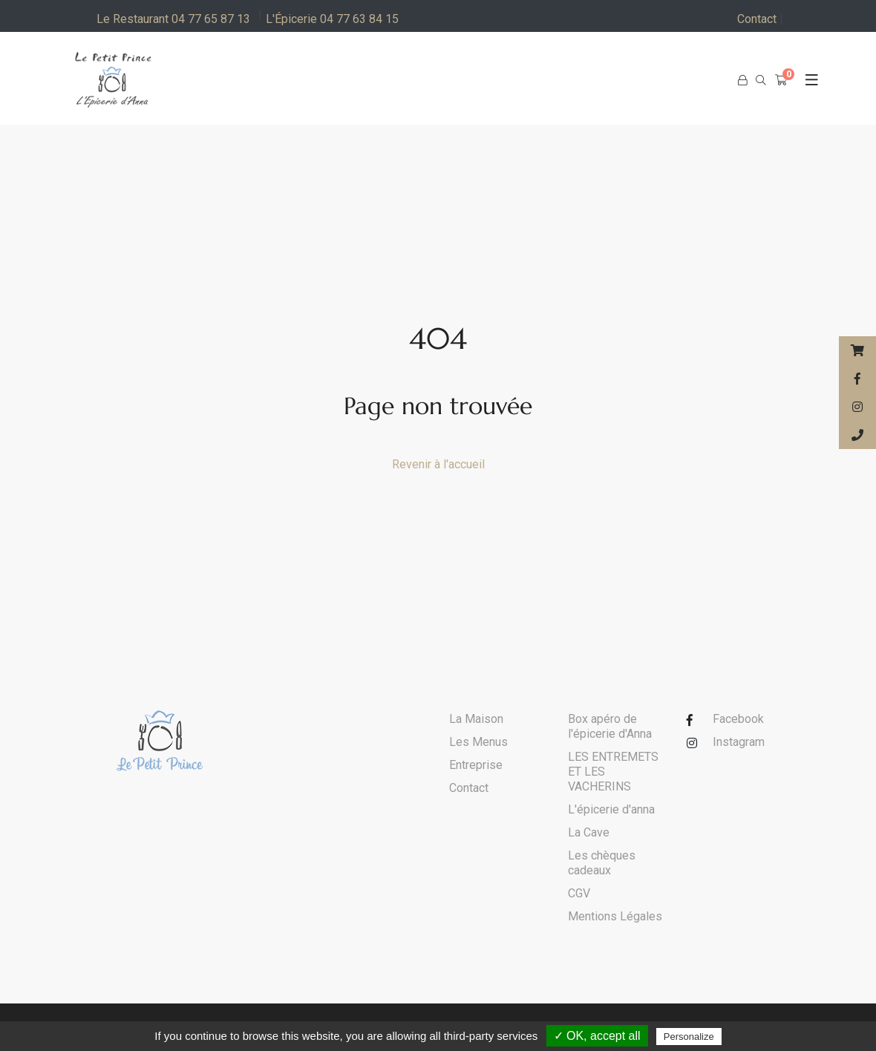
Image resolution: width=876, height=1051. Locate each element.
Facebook (738, 719)
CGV (579, 893)
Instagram (739, 742)
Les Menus (478, 742)
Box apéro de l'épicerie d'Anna (610, 726)
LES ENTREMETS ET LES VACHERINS (613, 771)
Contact (760, 19)
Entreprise (476, 765)
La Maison (476, 719)
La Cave (588, 832)
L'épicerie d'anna (611, 809)
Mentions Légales (615, 916)
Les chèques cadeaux (601, 862)
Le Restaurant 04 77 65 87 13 (173, 19)
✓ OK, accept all (597, 1035)
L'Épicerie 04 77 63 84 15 (332, 19)
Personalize (689, 1036)
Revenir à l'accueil (438, 464)
